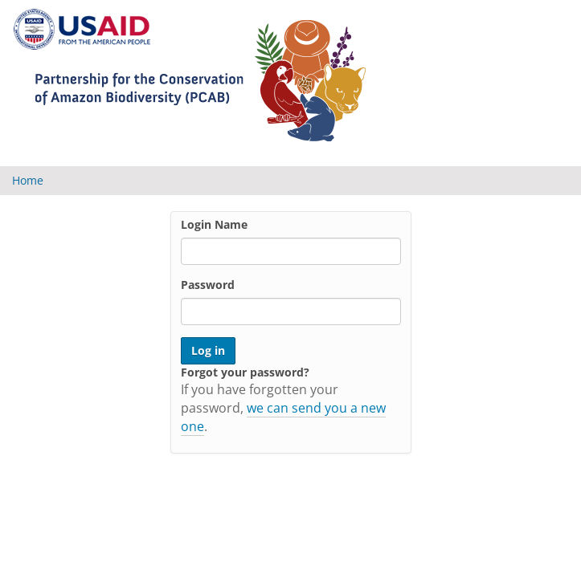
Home (27, 180)
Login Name (214, 224)
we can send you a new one (283, 417)
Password (208, 284)
